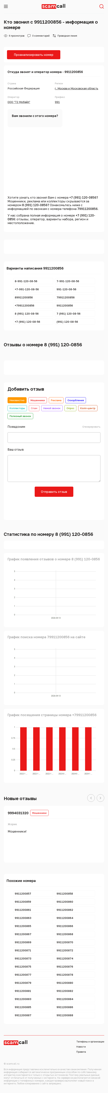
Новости (81, 1046)
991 (57, 102)
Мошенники (38, 400)
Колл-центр (87, 408)
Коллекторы (17, 408)
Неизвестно (17, 400)
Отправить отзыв (54, 492)
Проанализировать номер (33, 55)
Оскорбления (75, 400)
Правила (81, 1051)
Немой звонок (52, 408)
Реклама (56, 400)
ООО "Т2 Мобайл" (19, 102)
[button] (91, 798)
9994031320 (18, 813)
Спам (34, 408)
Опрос (70, 408)
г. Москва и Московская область (76, 88)
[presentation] (54, 508)
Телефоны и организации (90, 1041)
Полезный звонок (20, 416)
